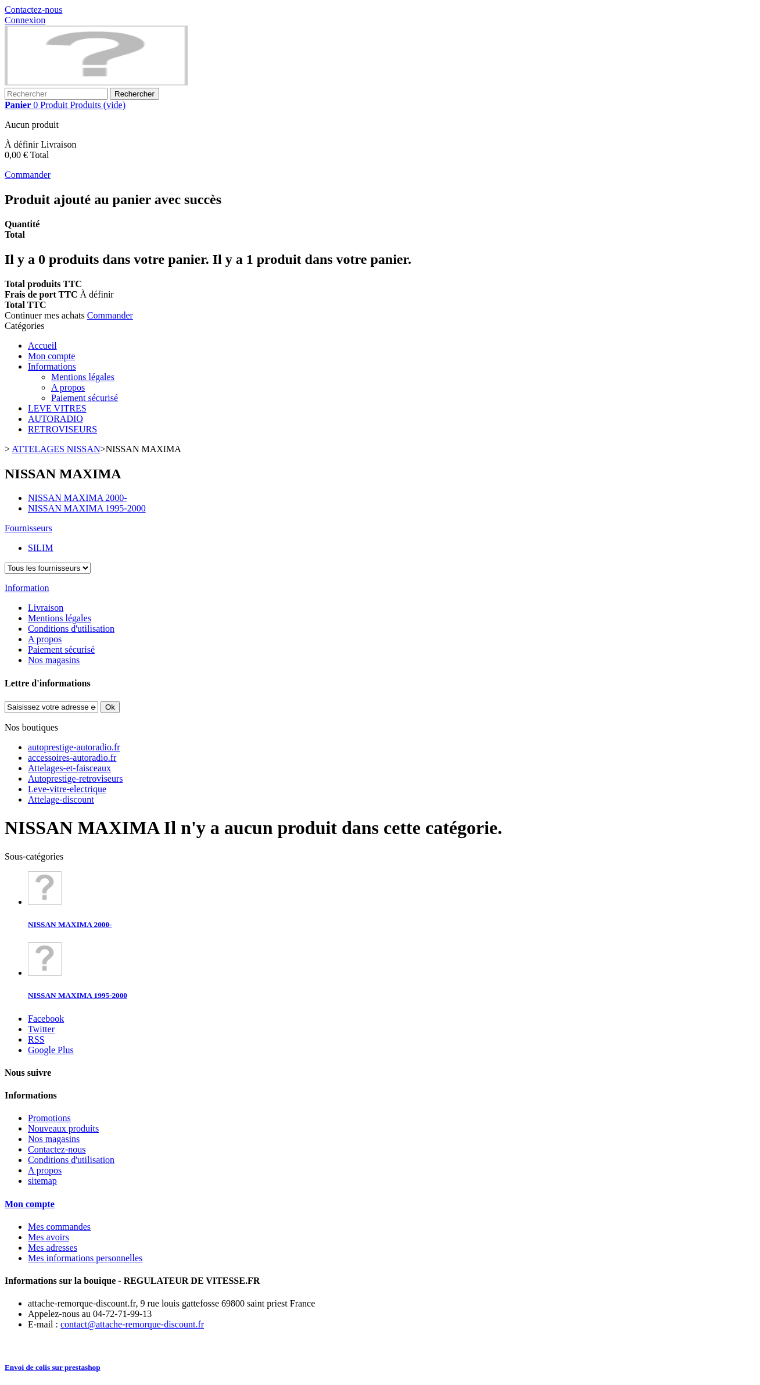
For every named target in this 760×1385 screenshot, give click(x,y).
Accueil (42, 345)
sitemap (42, 1181)
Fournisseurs (28, 528)
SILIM (40, 548)
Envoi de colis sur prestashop (53, 1367)
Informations (52, 366)
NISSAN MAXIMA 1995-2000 (77, 995)
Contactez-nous (34, 10)
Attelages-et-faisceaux (69, 768)
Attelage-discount (61, 799)
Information (27, 588)
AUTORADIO (55, 419)
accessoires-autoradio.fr (72, 758)
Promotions (49, 1118)
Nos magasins (54, 660)
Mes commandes (59, 1227)
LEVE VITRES (57, 408)
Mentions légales (82, 377)
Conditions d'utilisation (71, 629)
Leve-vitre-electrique (67, 789)
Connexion (25, 20)
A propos (68, 387)
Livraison (45, 608)
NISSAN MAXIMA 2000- (70, 924)
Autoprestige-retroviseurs (75, 778)
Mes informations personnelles (85, 1258)
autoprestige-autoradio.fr (74, 747)
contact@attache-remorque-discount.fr (132, 1324)
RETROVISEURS (62, 429)
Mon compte (51, 356)
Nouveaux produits (63, 1128)
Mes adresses (52, 1247)
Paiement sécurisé (84, 398)
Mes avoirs (48, 1237)
